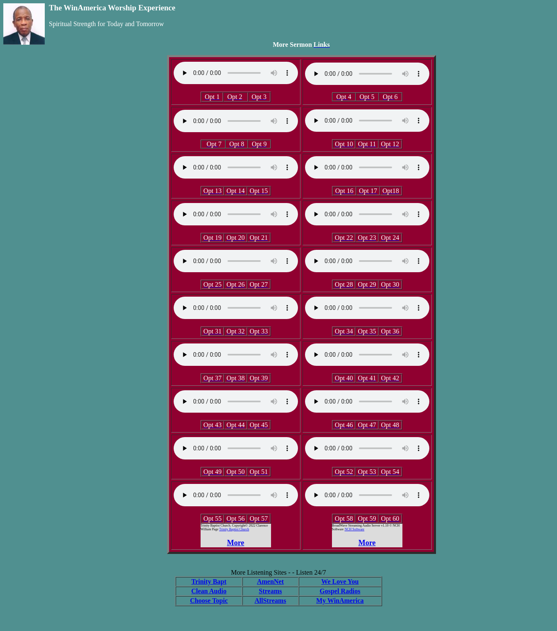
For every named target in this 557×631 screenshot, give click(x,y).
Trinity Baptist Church (234, 529)
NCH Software (354, 529)
